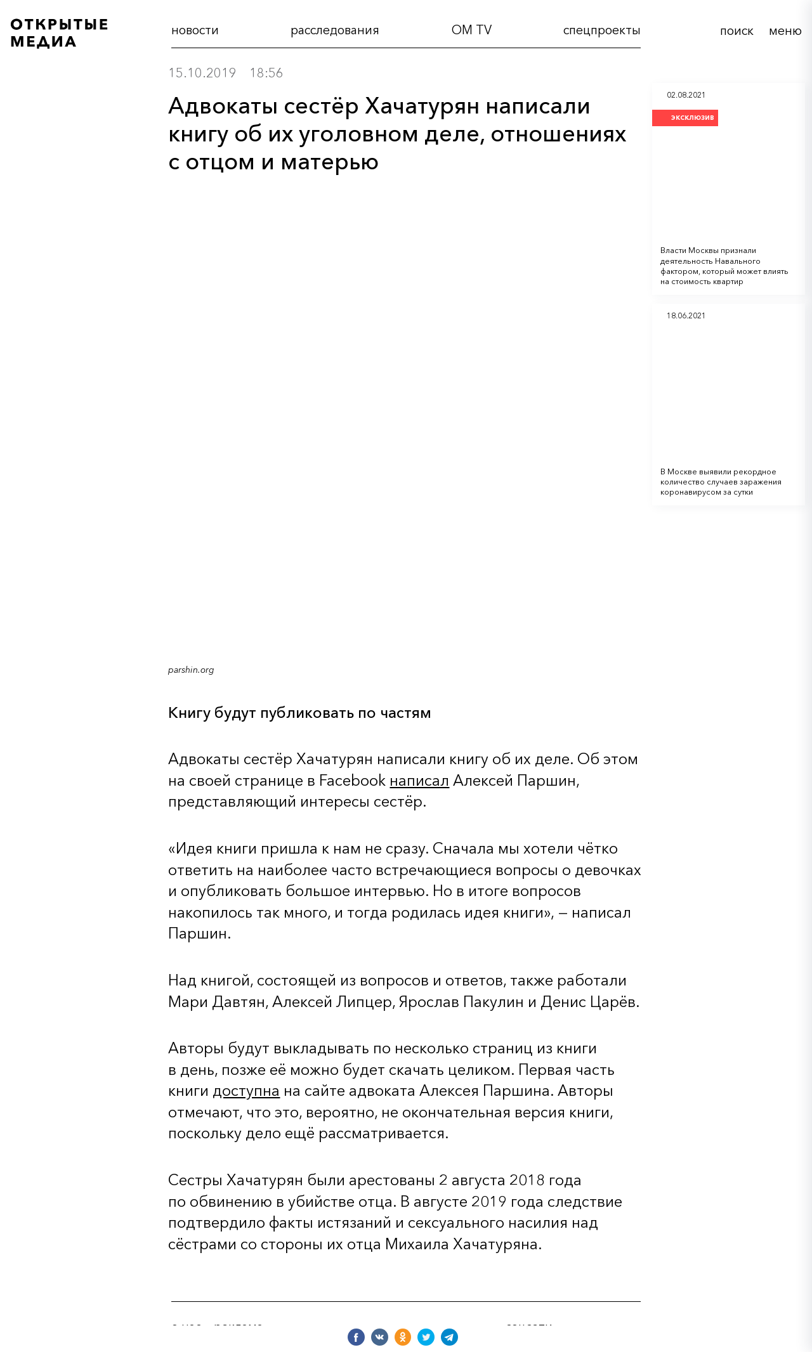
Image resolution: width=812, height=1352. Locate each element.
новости (195, 30)
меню (785, 30)
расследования (335, 30)
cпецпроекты (602, 30)
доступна (246, 1090)
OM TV (472, 30)
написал (419, 780)
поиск (737, 30)
